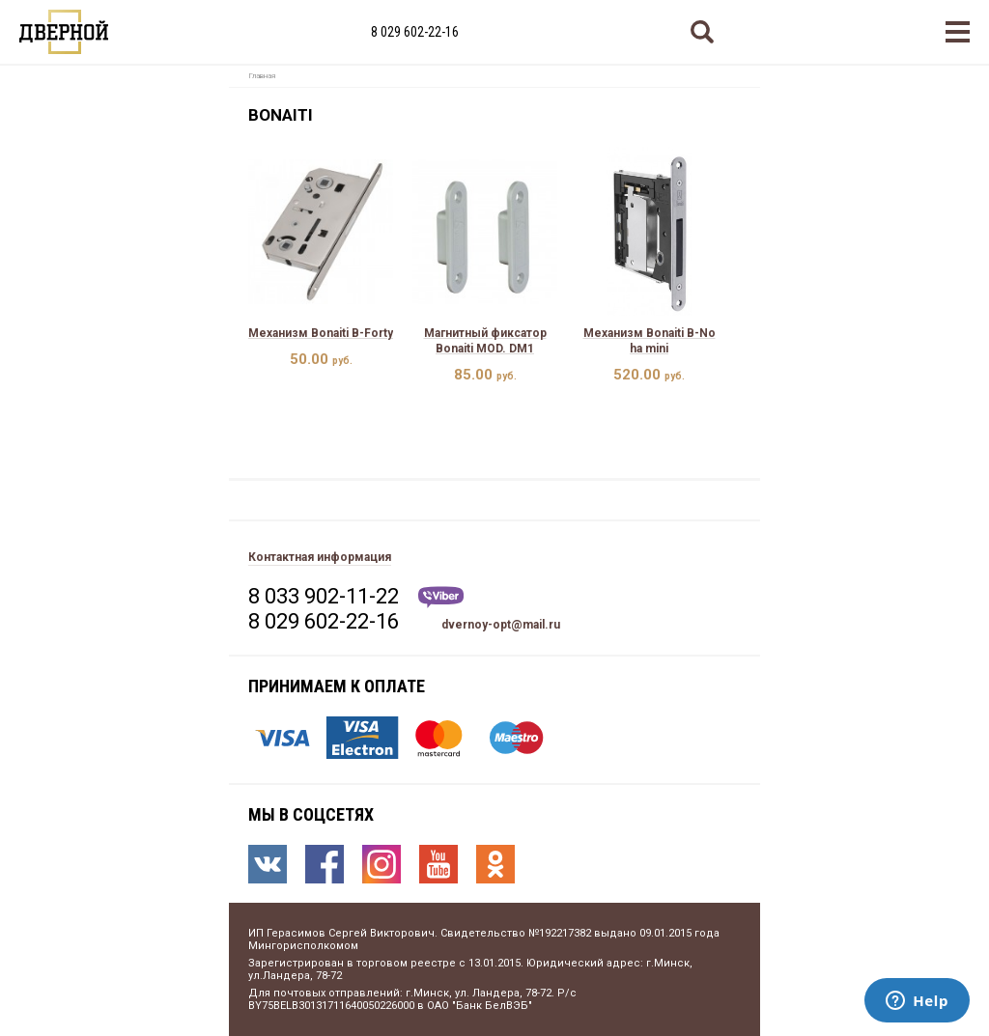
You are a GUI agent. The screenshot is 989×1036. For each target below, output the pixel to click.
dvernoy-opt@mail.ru (500, 624)
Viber (441, 597)
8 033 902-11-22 (323, 596)
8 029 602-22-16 (415, 32)
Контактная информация (319, 557)
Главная (261, 75)
